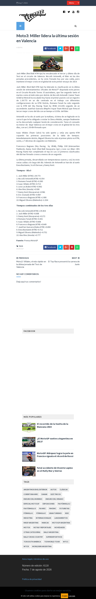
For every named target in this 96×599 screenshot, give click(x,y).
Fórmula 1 (28, 512)
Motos (27, 526)
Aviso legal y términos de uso (35, 558)
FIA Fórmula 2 (64, 503)
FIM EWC (52, 508)
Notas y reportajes (42, 526)
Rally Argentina (51, 531)
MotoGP (18, 248)
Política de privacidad (32, 578)
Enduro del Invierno (33, 498)
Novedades (59, 526)
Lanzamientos (61, 517)
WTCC (65, 541)
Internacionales (43, 517)
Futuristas (64, 508)
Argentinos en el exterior (35, 489)
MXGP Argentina (31, 522)
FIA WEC (42, 508)
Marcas (45, 522)
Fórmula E (41, 512)
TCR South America (32, 541)
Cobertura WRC (31, 493)
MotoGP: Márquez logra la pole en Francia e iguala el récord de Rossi (55, 454)
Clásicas (64, 489)
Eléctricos (56, 493)
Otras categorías (32, 531)
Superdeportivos (54, 536)
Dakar (44, 493)
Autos (53, 489)
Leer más (72, 596)
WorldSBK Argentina (42, 545)
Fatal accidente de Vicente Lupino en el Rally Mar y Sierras (55, 468)
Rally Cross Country (33, 536)
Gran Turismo (55, 512)
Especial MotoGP (31, 503)
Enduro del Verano (54, 498)
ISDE (67, 512)
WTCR (26, 545)
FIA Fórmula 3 (30, 508)
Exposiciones (48, 503)
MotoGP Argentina (61, 522)
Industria (28, 517)
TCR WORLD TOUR (52, 541)
